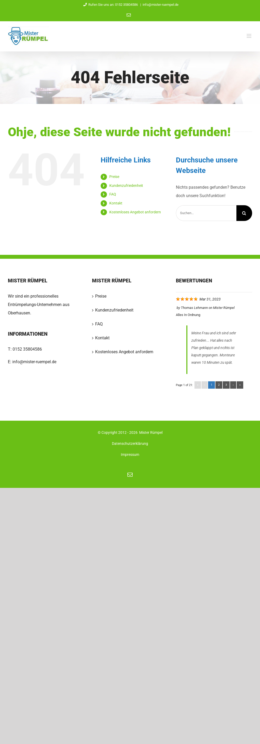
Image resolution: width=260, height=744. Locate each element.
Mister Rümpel (224, 308)
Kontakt (115, 203)
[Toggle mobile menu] (249, 36)
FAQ (112, 194)
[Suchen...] (206, 213)
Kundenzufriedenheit (126, 185)
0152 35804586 (27, 349)
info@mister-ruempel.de (160, 5)
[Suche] (244, 213)
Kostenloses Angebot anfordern (135, 212)
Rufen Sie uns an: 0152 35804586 (110, 5)
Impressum (130, 454)
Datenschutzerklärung (130, 443)
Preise (114, 177)
